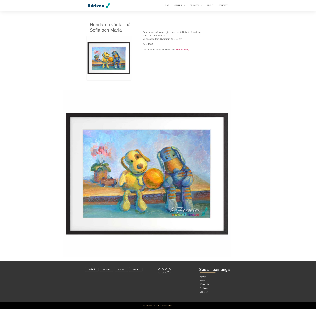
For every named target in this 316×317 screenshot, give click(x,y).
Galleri (92, 269)
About (121, 269)
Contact (136, 269)
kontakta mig (182, 49)
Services (106, 269)
